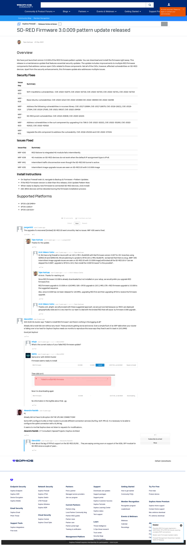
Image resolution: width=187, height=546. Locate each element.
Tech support (98, 514)
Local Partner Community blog (76, 512)
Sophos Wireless (44, 504)
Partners (82, 11)
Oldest (69, 223)
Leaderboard (125, 509)
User (169, 4)
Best (77, 223)
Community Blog (24, 18)
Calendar (124, 524)
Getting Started (132, 11)
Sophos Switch (43, 497)
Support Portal (155, 11)
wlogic (34, 341)
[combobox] (93, 5)
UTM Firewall (42, 501)
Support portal (98, 497)
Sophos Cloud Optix (45, 522)
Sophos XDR (14, 494)
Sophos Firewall (43, 491)
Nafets (34, 354)
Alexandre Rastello (31, 410)
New (164, 24)
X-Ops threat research (101, 529)
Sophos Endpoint (16, 491)
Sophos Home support (156, 506)
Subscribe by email (155, 439)
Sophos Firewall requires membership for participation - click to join (93, 542)
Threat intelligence (100, 526)
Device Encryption (16, 497)
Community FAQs (127, 494)
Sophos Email (15, 512)
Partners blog (70, 509)
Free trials (152, 491)
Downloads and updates (102, 491)
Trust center (98, 533)
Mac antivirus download (157, 512)
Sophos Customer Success (103, 501)
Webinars (124, 521)
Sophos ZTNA (43, 494)
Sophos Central (43, 519)
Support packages (100, 494)
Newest (84, 223)
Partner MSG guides (73, 516)
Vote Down (29, 234)
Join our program (72, 497)
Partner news (70, 519)
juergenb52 (28, 227)
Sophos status (98, 511)
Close (181, 525)
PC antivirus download (156, 516)
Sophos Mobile (15, 501)
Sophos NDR (42, 508)
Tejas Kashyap (28, 42)
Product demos (154, 494)
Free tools (13, 531)
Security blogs (98, 536)
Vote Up (25, 234)
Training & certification (73, 529)
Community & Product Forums (38, 11)
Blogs (65, 11)
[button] (150, 5)
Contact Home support (157, 509)
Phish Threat (14, 516)
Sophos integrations (17, 527)
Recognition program (128, 506)
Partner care (70, 522)
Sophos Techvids (99, 504)
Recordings (125, 527)
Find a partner (71, 491)
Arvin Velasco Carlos (46, 252)
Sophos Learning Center (102, 508)
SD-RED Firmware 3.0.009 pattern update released (73, 30)
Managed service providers (75, 494)
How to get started (127, 491)
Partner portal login (72, 526)
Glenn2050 (28, 319)
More (58, 24)
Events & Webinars (105, 11)
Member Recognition (40, 18)
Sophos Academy (100, 539)
